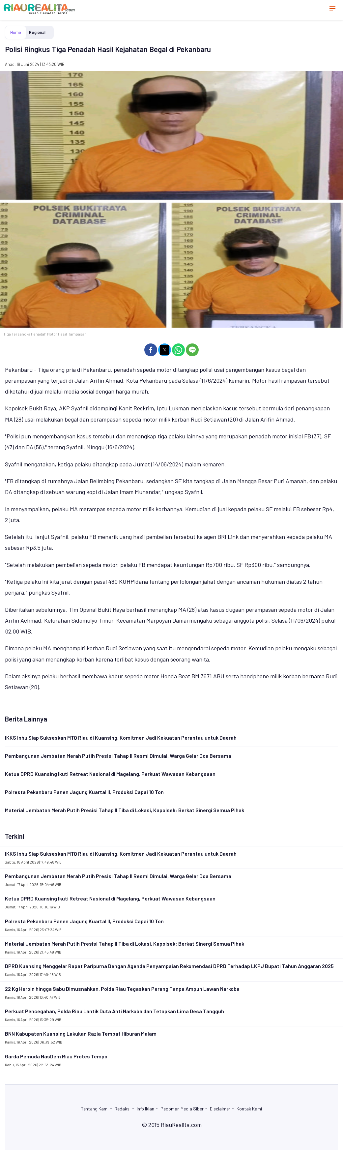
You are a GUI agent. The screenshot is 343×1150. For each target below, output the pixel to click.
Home (15, 32)
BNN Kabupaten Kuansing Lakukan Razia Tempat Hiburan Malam (81, 1033)
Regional (37, 32)
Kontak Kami (249, 1108)
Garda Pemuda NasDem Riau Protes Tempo (56, 1056)
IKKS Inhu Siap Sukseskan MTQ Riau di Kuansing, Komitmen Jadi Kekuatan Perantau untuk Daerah (121, 737)
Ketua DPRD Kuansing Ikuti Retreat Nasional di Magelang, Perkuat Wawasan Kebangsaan (110, 774)
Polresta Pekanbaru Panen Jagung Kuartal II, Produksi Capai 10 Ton (84, 792)
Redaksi (122, 1108)
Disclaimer (220, 1108)
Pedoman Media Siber (182, 1108)
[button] (151, 350)
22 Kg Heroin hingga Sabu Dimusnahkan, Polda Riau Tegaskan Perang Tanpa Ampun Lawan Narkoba (122, 989)
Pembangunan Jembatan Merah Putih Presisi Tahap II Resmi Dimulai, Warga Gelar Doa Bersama (118, 755)
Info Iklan (145, 1108)
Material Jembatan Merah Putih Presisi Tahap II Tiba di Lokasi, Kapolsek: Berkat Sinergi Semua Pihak (124, 810)
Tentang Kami (94, 1108)
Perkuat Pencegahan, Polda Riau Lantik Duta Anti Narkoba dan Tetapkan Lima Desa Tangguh (114, 1011)
